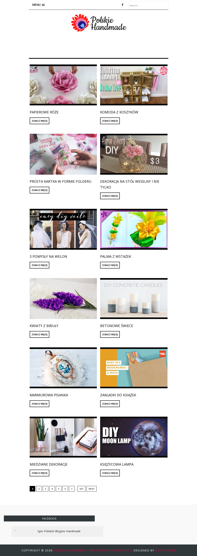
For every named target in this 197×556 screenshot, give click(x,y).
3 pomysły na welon (48, 256)
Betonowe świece (116, 325)
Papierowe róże (44, 112)
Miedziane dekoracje (48, 464)
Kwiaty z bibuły (44, 325)
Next (92, 488)
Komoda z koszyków (119, 112)
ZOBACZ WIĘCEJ (39, 120)
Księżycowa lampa (116, 464)
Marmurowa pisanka (49, 395)
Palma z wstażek (115, 256)
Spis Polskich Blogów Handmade (59, 531)
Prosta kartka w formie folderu (60, 181)
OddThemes (165, 550)
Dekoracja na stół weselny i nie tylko (129, 184)
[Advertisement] (99, 46)
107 (81, 488)
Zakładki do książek (118, 395)
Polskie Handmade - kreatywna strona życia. (93, 550)
